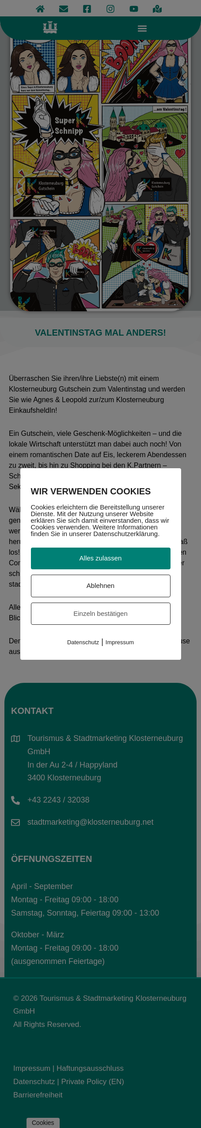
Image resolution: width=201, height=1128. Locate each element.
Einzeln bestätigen (100, 613)
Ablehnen (100, 585)
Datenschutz (83, 642)
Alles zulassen (101, 558)
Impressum (120, 642)
